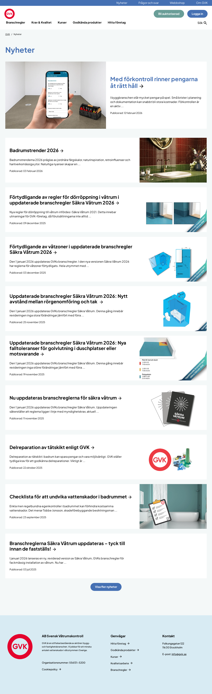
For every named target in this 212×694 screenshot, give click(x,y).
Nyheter (121, 3)
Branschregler (15, 22)
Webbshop (177, 3)
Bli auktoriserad (168, 14)
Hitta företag (117, 22)
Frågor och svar (149, 3)
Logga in (197, 14)
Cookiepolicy (50, 669)
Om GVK (202, 3)
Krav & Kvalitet (41, 22)
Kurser (62, 22)
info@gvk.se (179, 654)
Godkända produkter (87, 22)
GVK (7, 34)
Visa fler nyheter (106, 587)
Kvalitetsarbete (120, 663)
